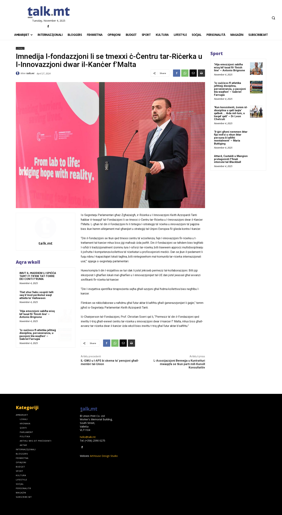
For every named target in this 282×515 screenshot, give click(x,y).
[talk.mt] (48, 12)
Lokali (20, 48)
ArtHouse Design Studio (104, 456)
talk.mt (30, 73)
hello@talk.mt (88, 437)
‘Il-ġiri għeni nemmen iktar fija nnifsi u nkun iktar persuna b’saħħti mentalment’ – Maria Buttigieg (230, 137)
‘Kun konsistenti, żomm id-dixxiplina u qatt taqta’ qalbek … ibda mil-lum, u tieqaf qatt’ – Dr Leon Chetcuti (231, 113)
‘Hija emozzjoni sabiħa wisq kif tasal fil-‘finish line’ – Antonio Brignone (37, 314)
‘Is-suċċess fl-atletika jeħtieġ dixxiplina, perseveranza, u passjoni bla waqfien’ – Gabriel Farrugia (37, 335)
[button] (273, 18)
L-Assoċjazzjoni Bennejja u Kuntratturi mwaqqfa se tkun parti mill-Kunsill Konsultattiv (179, 364)
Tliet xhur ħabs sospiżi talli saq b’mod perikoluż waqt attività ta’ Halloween (36, 295)
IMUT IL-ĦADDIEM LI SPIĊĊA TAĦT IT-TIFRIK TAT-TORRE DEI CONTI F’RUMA (37, 276)
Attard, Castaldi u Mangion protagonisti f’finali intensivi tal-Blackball (231, 159)
